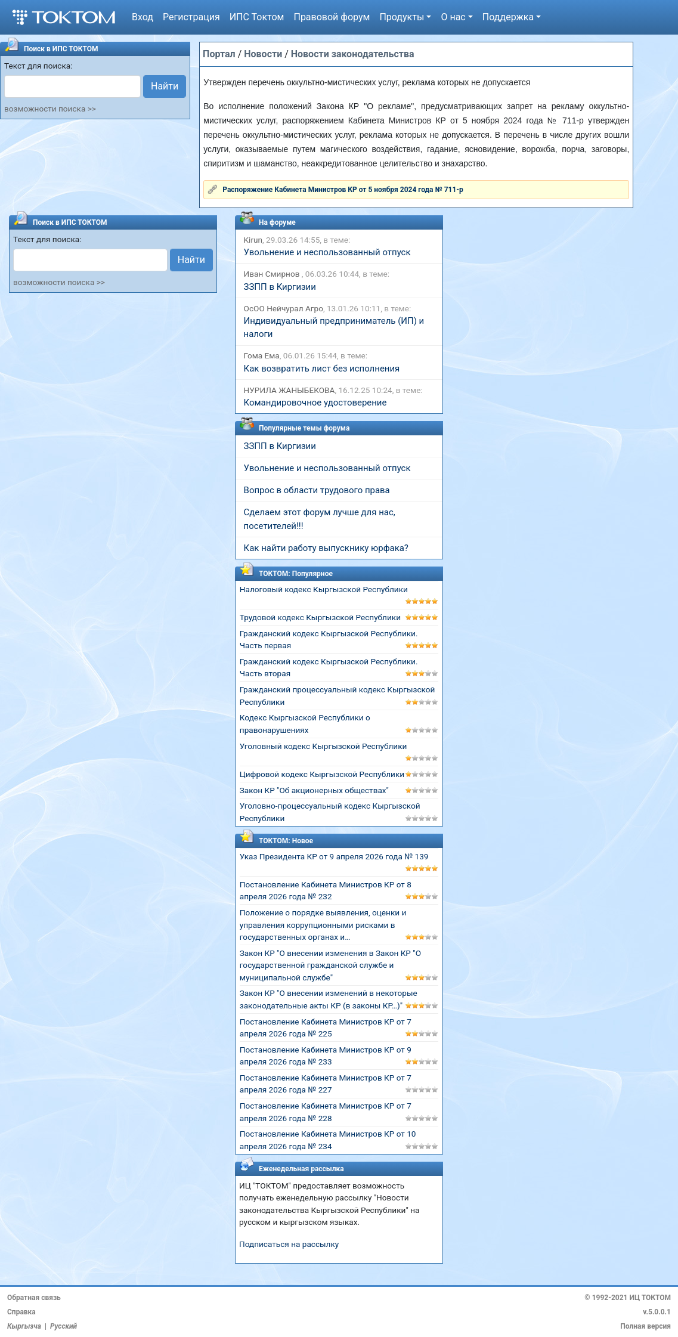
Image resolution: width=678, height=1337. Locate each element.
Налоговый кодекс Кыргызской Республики (324, 589)
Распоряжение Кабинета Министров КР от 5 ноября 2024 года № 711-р (342, 189)
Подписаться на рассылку (289, 1244)
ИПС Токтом (257, 17)
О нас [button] (453, 17)
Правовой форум (331, 17)
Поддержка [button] (508, 17)
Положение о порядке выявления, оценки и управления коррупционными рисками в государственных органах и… (323, 925)
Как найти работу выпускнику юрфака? (326, 548)
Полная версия (645, 1326)
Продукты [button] (401, 17)
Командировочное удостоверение (315, 402)
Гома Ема (262, 355)
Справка (21, 1312)
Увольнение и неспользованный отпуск (327, 252)
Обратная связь (34, 1297)
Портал (219, 54)
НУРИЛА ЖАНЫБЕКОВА (289, 390)
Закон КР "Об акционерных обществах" (314, 790)
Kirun (253, 240)
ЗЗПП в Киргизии (280, 286)
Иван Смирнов (273, 273)
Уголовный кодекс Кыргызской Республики (323, 746)
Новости (263, 54)
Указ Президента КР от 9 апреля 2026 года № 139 (334, 856)
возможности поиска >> (50, 108)
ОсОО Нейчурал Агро (283, 308)
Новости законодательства (352, 54)
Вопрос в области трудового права (317, 490)
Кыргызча (24, 1326)
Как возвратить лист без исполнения (322, 368)
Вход (142, 17)
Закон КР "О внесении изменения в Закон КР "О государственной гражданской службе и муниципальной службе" (330, 965)
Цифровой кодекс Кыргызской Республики (322, 774)
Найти (164, 86)
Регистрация (191, 17)
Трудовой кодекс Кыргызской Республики (320, 617)
